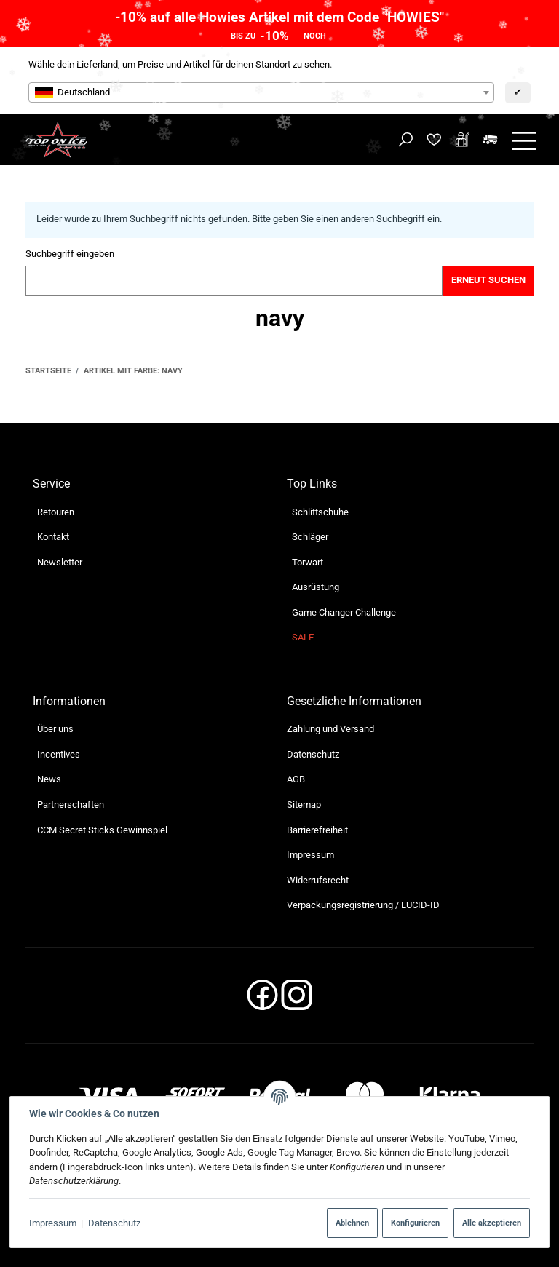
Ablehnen (352, 1223)
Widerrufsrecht (318, 880)
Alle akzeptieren (491, 1223)
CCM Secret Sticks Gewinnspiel (102, 830)
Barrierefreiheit (317, 830)
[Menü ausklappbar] (524, 140)
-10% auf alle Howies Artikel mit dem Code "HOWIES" (279, 17)
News (49, 779)
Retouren (55, 512)
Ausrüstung (315, 586)
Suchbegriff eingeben (69, 253)
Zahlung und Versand (330, 728)
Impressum (52, 1223)
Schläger (310, 536)
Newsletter (59, 562)
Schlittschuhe (320, 512)
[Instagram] (296, 1000)
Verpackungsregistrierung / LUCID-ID (363, 904)
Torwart (307, 562)
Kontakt (53, 536)
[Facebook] (262, 1000)
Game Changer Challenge (344, 612)
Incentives (58, 754)
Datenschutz (114, 1223)
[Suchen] (406, 140)
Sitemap (304, 804)
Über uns (55, 728)
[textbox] (261, 92)
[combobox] (261, 92)
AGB (296, 779)
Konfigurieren (415, 1223)
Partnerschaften (70, 804)
